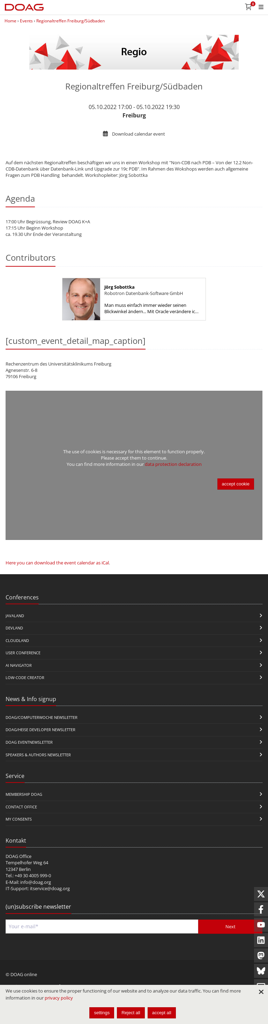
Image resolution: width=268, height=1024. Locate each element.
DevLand (14, 627)
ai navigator (19, 665)
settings (102, 1012)
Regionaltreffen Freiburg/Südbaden (70, 21)
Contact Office (21, 806)
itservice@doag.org (50, 888)
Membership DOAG (24, 794)
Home (10, 21)
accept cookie (236, 483)
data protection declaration (173, 464)
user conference (23, 652)
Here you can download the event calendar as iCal (57, 563)
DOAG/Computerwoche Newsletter (41, 717)
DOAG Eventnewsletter (29, 742)
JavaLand (15, 615)
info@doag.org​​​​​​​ (35, 882)
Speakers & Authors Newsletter (38, 754)
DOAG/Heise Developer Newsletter (40, 729)
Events (26, 21)
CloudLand (17, 640)
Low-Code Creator (25, 677)
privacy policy (59, 998)
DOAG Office (18, 856)
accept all (161, 1012)
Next (230, 926)
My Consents (19, 819)
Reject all (130, 1012)
